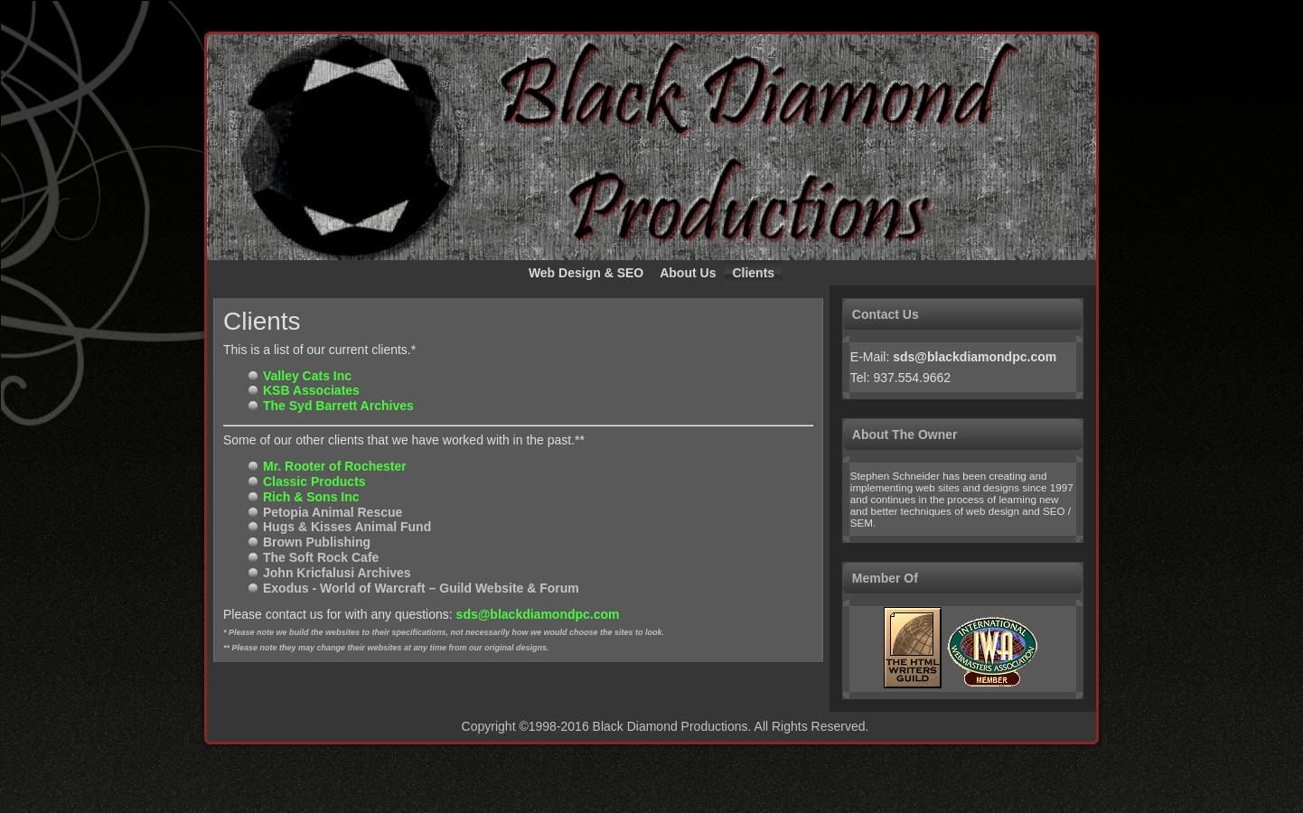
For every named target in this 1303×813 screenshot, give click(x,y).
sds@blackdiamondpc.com (538, 614)
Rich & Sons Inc (311, 497)
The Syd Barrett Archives (338, 405)
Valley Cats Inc (307, 376)
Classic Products (314, 481)
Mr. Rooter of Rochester (335, 466)
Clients (262, 321)
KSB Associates (311, 390)
